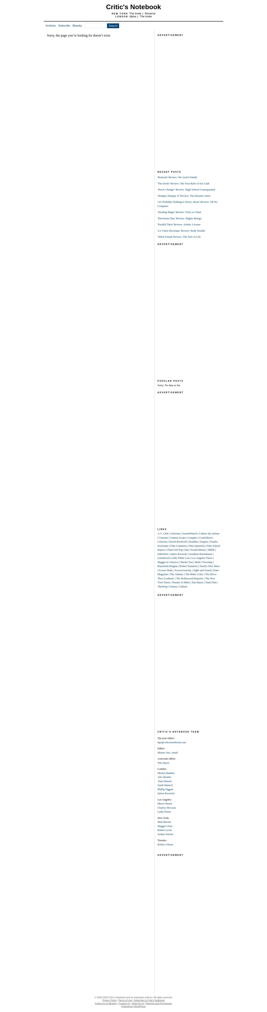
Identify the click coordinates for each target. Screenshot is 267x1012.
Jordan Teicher (165, 834)
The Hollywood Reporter (189, 578)
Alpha (132, 16)
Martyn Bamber (166, 773)
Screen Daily (166, 570)
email (175, 752)
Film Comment (178, 545)
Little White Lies (180, 557)
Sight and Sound (202, 570)
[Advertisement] (188, 100)
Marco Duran (164, 803)
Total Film (211, 582)
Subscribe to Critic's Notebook (149, 1000)
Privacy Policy (109, 1000)
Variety (173, 586)
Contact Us (124, 1003)
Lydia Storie (164, 811)
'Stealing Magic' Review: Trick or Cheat (179, 212)
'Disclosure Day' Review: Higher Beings (179, 218)
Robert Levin (164, 830)
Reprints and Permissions (159, 1003)
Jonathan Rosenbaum (200, 553)
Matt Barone (164, 821)
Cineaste (163, 537)
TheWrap (162, 586)
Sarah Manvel (165, 785)
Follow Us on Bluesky (106, 1003)
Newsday (208, 562)
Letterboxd (163, 557)
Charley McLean (166, 807)
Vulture (183, 586)
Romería (150, 13)
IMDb (211, 549)
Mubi (197, 562)
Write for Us (138, 1003)
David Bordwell (177, 541)
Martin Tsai (186, 562)
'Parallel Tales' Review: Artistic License (178, 224)
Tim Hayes (197, 582)
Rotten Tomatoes (188, 566)
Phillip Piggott (165, 789)
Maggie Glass (165, 826)
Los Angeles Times (202, 557)
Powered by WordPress (133, 1006)
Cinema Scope (178, 537)
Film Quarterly (197, 545)
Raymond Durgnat (167, 566)
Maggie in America (167, 562)
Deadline (193, 541)
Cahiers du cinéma (209, 533)
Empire (204, 541)
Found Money (198, 549)
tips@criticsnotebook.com (171, 742)
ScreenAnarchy (183, 570)
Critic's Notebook (133, 7)
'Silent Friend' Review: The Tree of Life (179, 236)
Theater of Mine (180, 582)
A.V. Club (162, 533)
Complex (193, 537)
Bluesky (77, 25)
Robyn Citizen (165, 844)
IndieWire (162, 553)
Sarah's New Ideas (209, 566)
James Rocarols (178, 553)
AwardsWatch (189, 533)
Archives (50, 25)
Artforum (175, 533)
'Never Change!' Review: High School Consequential (186, 189)
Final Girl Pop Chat (178, 549)
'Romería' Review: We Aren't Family (177, 177)
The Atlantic (177, 574)
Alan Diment (164, 781)
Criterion (162, 541)
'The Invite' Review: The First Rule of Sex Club (183, 183)
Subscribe (64, 25)
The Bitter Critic (194, 574)
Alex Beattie (164, 777)
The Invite (135, 13)
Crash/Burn (205, 537)
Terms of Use (125, 1000)
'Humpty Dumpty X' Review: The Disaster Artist (183, 195)
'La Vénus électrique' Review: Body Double (181, 230)
